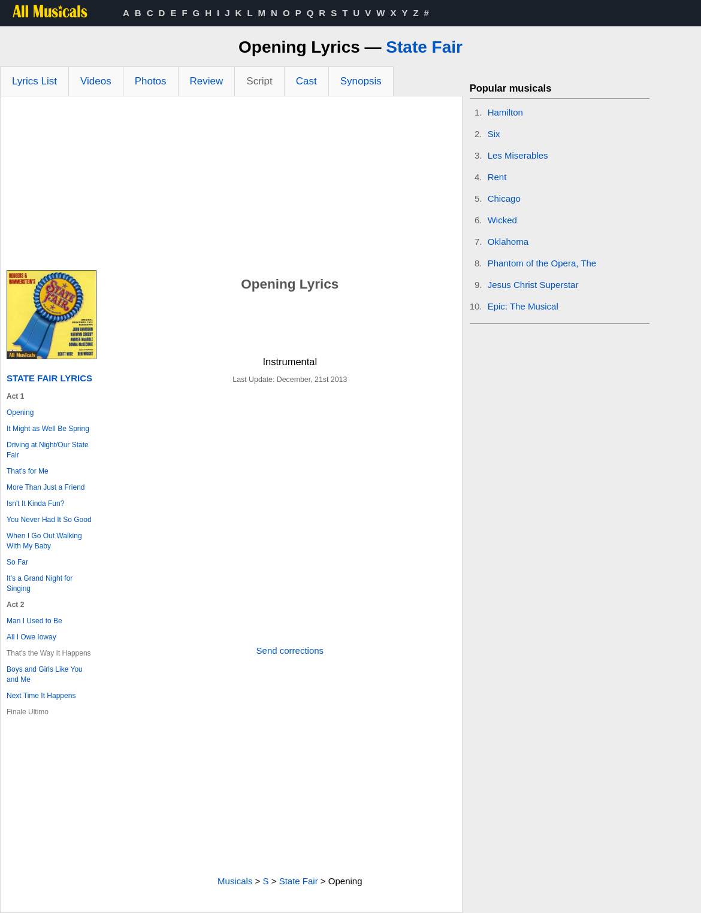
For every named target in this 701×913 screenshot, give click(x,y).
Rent (497, 177)
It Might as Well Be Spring (48, 428)
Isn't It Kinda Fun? (35, 503)
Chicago (504, 198)
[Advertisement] (231, 186)
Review (206, 81)
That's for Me (28, 471)
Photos (151, 81)
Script (259, 81)
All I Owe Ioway (31, 637)
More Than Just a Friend (46, 487)
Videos (95, 81)
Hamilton (505, 112)
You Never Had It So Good (49, 519)
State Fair (424, 47)
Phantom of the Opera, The (542, 263)
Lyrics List (34, 81)
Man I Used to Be (34, 621)
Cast (306, 81)
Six (494, 134)
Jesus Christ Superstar (533, 285)
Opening (20, 412)
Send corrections (290, 650)
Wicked (502, 220)
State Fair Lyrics (49, 378)
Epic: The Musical (523, 306)
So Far (17, 562)
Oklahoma (508, 241)
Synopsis (361, 81)
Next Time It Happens (41, 695)
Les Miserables (518, 155)
